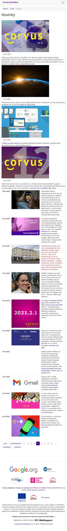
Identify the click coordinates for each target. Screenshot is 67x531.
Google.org (19, 488)
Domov (5, 9)
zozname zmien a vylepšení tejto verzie (22, 64)
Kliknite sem (45, 231)
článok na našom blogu (27, 104)
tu (45, 317)
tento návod (53, 387)
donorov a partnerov (38, 490)
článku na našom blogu (10, 143)
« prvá (5, 443)
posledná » (18, 447)
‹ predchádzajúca (15, 443)
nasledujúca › (7, 447)
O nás (12, 9)
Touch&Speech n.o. (27, 524)
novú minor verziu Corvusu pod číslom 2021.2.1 (52, 305)
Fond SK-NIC (55, 488)
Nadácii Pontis (46, 488)
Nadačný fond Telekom (31, 488)
